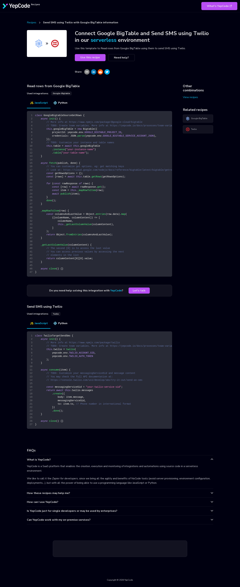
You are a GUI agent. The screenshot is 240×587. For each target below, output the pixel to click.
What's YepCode (219, 6)
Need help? (121, 57)
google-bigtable (61, 93)
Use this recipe (90, 57)
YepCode (116, 290)
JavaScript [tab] (39, 103)
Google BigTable (196, 119)
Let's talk (139, 290)
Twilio (191, 129)
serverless (103, 40)
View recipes (190, 97)
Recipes (31, 22)
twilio (56, 314)
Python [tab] (60, 103)
